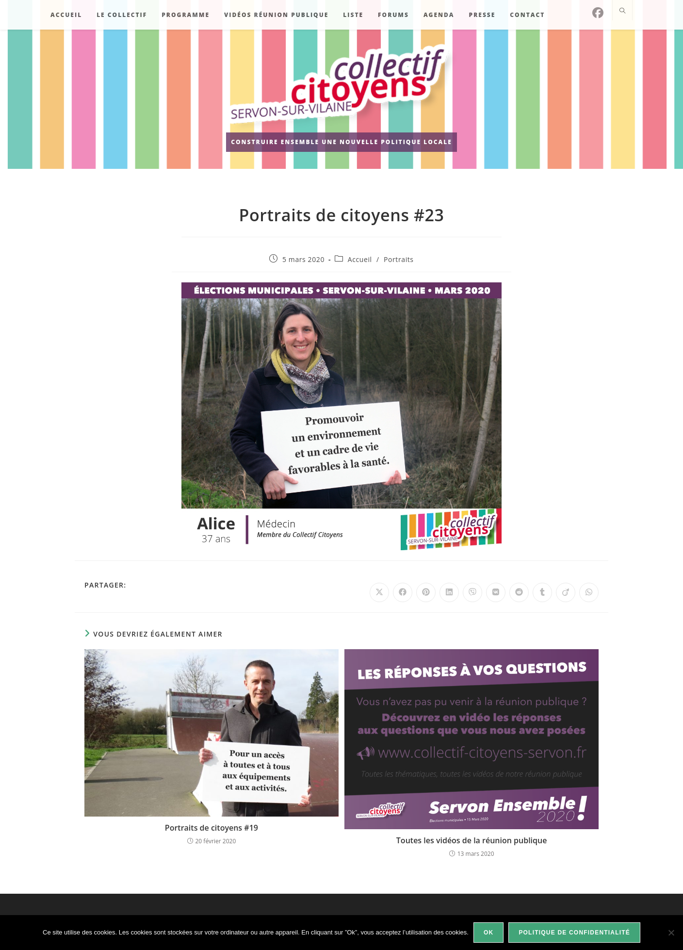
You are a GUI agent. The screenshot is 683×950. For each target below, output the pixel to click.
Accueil (360, 259)
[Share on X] (379, 592)
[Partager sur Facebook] (402, 592)
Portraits (399, 259)
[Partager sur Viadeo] (565, 592)
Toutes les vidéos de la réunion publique (471, 840)
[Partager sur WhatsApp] (589, 592)
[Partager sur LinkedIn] (449, 592)
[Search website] (622, 11)
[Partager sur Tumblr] (542, 592)
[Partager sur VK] (495, 592)
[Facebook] (597, 12)
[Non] (671, 932)
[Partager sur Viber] (472, 592)
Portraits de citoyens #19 (211, 827)
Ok (488, 932)
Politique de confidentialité (574, 932)
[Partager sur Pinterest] (426, 592)
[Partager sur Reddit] (519, 592)
